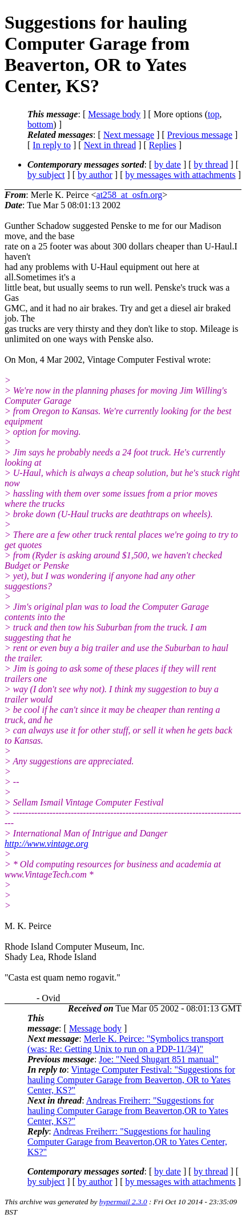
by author (95, 175)
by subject (45, 175)
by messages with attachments (181, 175)
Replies (162, 145)
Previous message (199, 135)
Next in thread (110, 145)
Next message (128, 135)
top (213, 114)
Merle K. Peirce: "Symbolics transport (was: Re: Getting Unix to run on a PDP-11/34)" (125, 1044)
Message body (114, 114)
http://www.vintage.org (46, 843)
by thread (211, 164)
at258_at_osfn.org (129, 195)
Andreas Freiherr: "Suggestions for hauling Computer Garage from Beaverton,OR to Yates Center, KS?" (127, 1111)
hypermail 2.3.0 (123, 1201)
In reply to (52, 145)
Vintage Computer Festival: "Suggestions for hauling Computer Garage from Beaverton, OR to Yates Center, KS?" (131, 1080)
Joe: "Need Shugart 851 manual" (158, 1059)
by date (167, 164)
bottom (40, 124)
